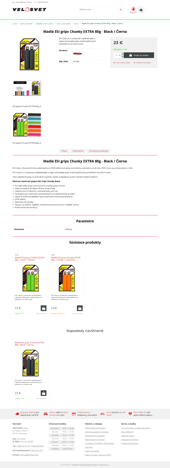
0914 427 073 (37, 450)
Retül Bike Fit (127, 432)
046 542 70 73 (23, 446)
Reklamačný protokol (95, 440)
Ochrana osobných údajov (97, 432)
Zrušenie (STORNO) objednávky (99, 443)
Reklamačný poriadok (95, 436)
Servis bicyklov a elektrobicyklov (135, 428)
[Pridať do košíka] (139, 55)
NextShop (75, 465)
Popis (64, 151)
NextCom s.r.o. (104, 465)
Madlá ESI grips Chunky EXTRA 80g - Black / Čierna (29, 343)
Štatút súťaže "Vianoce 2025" (98, 455)
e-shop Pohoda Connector (88, 465)
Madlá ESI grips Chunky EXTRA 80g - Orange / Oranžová (65, 258)
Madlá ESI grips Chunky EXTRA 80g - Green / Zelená (29, 258)
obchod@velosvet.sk (24, 2)
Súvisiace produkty (98, 151)
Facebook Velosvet (129, 443)
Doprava (89, 447)
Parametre (78, 151)
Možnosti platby (92, 451)
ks (120, 55)
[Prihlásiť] (133, 10)
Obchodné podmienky (95, 428)
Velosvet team (127, 436)
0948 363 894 (42, 2)
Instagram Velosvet (130, 440)
